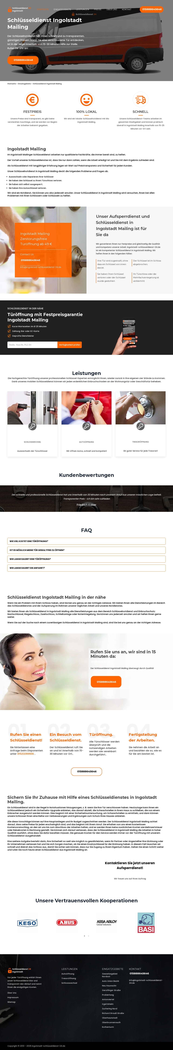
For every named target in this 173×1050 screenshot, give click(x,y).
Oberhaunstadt (109, 1017)
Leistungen (82, 9)
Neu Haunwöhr (109, 985)
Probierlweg (108, 995)
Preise (98, 9)
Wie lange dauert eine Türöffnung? (30, 559)
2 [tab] (88, 936)
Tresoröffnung (140, 441)
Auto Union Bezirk (110, 981)
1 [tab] (84, 936)
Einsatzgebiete (62, 9)
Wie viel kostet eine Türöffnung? (29, 541)
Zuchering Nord (109, 1008)
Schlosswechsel (32, 442)
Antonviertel (108, 999)
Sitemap (11, 1002)
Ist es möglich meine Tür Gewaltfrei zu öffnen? (37, 550)
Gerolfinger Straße (111, 990)
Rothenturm (108, 1027)
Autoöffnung (86, 442)
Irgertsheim (107, 1004)
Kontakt (126, 9)
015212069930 (25, 753)
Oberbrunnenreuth (111, 1022)
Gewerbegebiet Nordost (109, 975)
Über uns (111, 9)
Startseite (43, 9)
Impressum (13, 997)
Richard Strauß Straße (113, 1013)
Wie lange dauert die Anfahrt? (27, 568)
